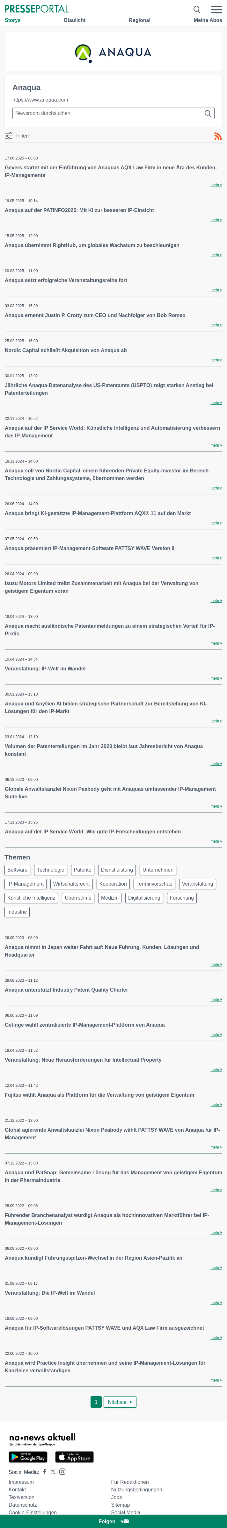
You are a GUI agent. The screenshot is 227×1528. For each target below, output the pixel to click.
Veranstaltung (197, 884)
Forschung (182, 898)
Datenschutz (23, 1505)
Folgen (113, 1521)
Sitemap (120, 1505)
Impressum (21, 1482)
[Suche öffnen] (197, 9)
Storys (13, 20)
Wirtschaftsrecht (71, 884)
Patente (83, 870)
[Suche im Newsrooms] (113, 113)
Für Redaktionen (130, 1482)
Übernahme (78, 898)
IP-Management (25, 884)
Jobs (116, 1497)
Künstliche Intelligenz (31, 898)
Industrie (17, 912)
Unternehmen (158, 870)
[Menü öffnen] (216, 9)
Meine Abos (208, 20)
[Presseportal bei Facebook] (42, 1472)
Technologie (50, 870)
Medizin (110, 898)
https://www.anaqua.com (40, 100)
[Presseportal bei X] (50, 1472)
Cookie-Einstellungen (33, 1512)
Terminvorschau (154, 884)
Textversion (21, 1497)
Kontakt (17, 1489)
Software (17, 870)
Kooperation (113, 884)
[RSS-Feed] (218, 136)
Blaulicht (75, 20)
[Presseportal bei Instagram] (60, 1471)
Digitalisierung (144, 898)
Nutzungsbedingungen (136, 1489)
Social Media (126, 1512)
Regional (139, 20)
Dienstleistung (117, 870)
